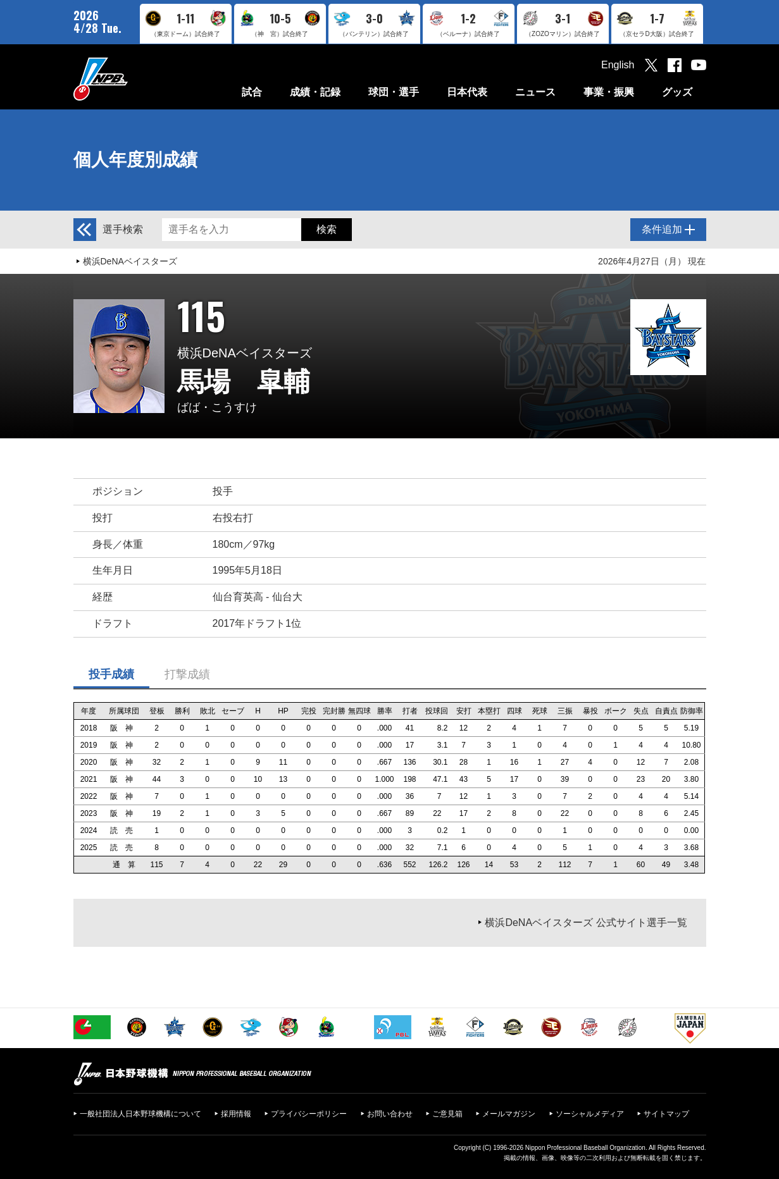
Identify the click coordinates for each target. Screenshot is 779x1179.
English (617, 64)
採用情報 (236, 1113)
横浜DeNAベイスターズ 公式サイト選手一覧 (586, 922)
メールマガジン (508, 1113)
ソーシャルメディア (590, 1113)
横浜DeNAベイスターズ (130, 261)
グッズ (677, 92)
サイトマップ (666, 1113)
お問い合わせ (390, 1113)
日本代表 (467, 92)
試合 (252, 92)
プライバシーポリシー (309, 1113)
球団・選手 (393, 92)
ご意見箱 (447, 1113)
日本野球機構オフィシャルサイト (132, 79)
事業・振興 (608, 92)
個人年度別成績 (135, 160)
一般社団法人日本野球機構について (140, 1113)
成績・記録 (315, 92)
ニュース (535, 92)
